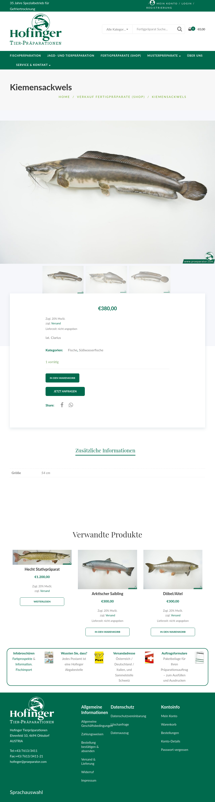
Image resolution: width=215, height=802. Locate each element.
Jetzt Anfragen (65, 391)
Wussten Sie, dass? (74, 653)
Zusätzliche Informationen (105, 450)
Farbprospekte (22, 658)
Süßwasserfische (91, 350)
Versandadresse (124, 653)
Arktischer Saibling (107, 593)
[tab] (107, 450)
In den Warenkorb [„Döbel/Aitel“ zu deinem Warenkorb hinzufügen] (173, 631)
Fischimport (24, 669)
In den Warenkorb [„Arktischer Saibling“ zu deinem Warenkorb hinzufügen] (107, 631)
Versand (56, 323)
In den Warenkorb (62, 377)
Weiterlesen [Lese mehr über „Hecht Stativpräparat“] (42, 601)
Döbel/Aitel (173, 593)
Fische (72, 350)
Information (23, 664)
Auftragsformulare (174, 653)
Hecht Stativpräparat (42, 569)
